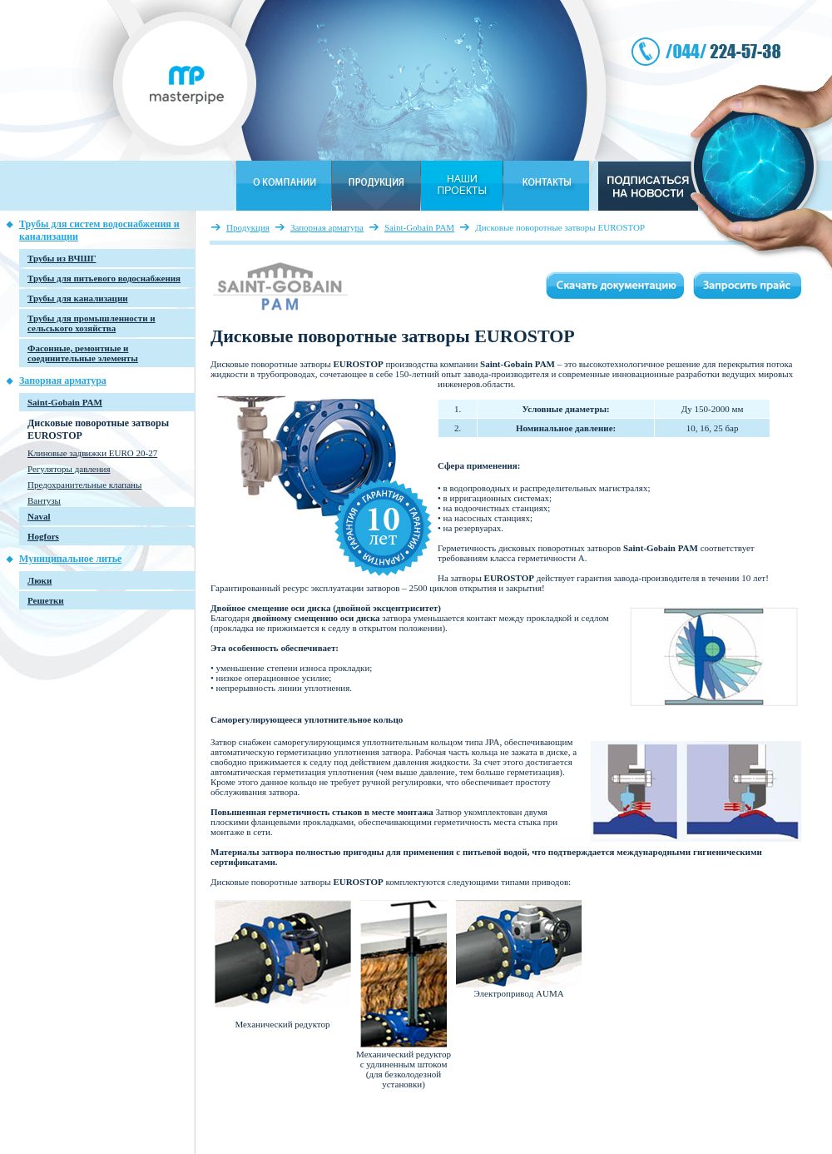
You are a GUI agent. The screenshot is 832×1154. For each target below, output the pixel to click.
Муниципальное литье (70, 559)
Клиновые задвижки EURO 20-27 (92, 453)
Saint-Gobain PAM (419, 227)
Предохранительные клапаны (84, 485)
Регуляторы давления (68, 469)
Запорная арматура (62, 380)
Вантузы (44, 500)
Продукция (248, 227)
